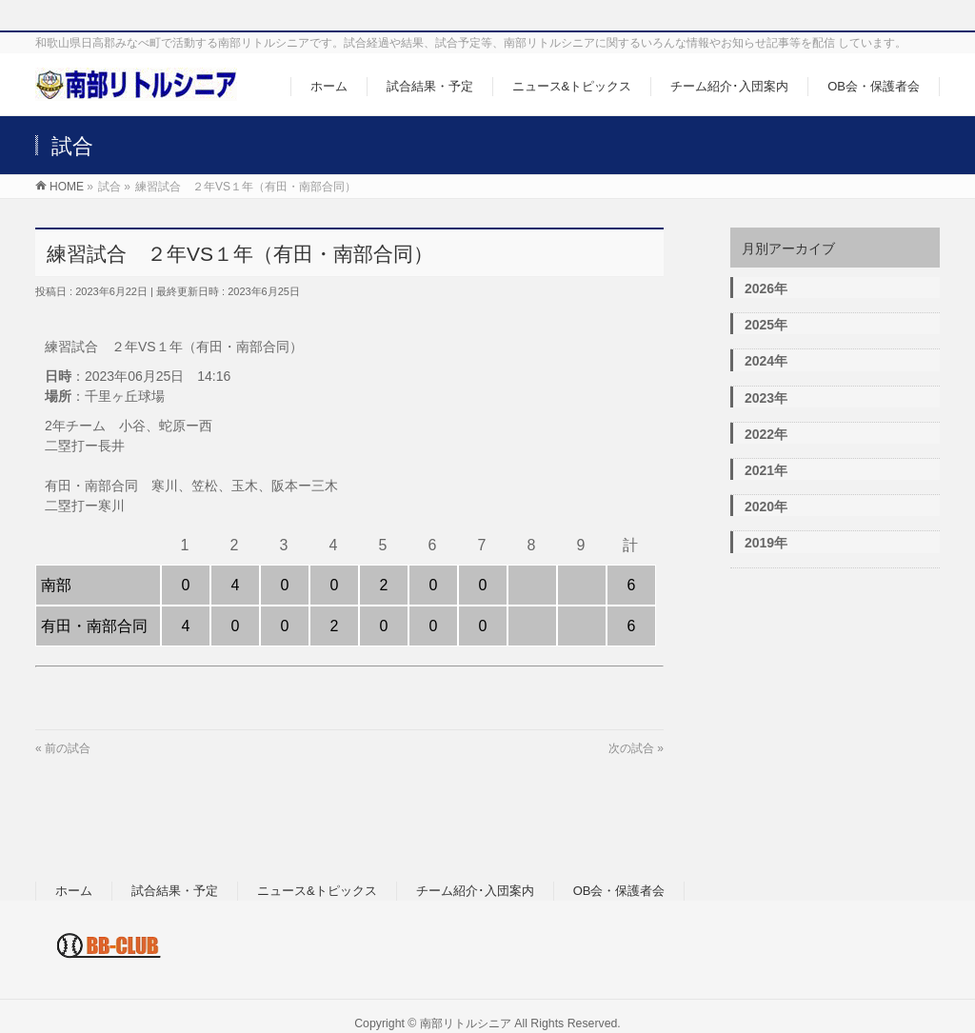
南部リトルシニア (465, 1023)
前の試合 (67, 748)
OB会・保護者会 (619, 891)
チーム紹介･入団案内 (475, 891)
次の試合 (631, 748)
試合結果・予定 (174, 891)
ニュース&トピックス (317, 891)
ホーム (73, 891)
